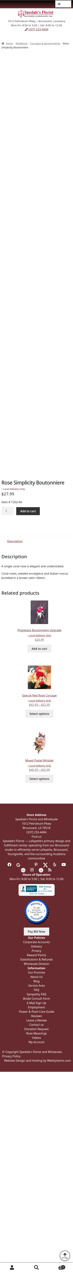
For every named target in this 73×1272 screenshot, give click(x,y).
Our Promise (36, 972)
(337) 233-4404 (36, 29)
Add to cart (28, 511)
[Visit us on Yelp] (54, 865)
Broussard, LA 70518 (36, 828)
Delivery (36, 946)
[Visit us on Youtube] (63, 865)
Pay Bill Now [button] (36, 932)
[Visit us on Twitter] (45, 865)
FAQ (36, 990)
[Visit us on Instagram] (32, 870)
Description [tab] (15, 541)
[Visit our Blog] (50, 870)
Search (36, 1267)
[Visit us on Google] (18, 865)
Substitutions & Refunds (36, 959)
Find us (36, 837)
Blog (36, 981)
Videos (36, 1038)
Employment (36, 1007)
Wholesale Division (36, 964)
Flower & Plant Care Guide (36, 1012)
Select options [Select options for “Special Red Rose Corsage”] (39, 714)
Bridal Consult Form (36, 999)
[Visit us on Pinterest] (36, 865)
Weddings (21, 43)
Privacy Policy (11, 1056)
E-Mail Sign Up (36, 1003)
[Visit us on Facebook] (9, 865)
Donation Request (36, 1029)
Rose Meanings (36, 1033)
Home (9, 43)
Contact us (36, 1025)
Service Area (36, 986)
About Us (36, 977)
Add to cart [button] (39, 649)
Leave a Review (36, 1020)
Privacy (36, 951)
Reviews (36, 1016)
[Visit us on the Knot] (23, 870)
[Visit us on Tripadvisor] (27, 865)
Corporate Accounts (36, 942)
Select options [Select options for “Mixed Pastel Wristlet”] (39, 779)
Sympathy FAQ (36, 994)
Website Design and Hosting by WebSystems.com (37, 1061)
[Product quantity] (7, 511)
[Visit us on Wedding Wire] (41, 870)
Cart (57, 1266)
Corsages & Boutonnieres (45, 43)
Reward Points (36, 955)
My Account (12, 1267)
